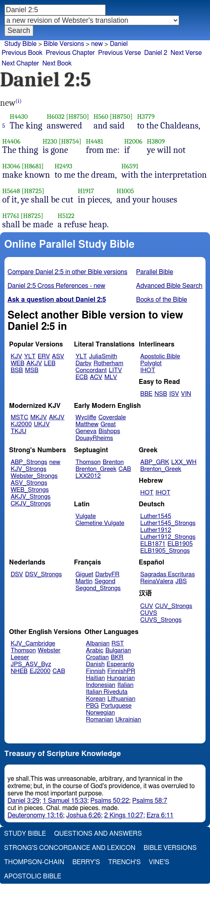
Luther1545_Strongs (167, 523)
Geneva (86, 431)
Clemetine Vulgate (100, 523)
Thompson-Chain (34, 862)
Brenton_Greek (96, 469)
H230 (50, 141)
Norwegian (100, 713)
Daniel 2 (155, 53)
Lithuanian (121, 699)
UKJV (42, 424)
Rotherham (108, 363)
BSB (17, 370)
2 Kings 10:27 (123, 815)
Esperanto (120, 664)
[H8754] (70, 141)
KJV (16, 356)
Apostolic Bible (32, 876)
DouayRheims (94, 438)
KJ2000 (21, 424)
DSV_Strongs (43, 574)
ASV (58, 356)
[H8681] (33, 166)
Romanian (99, 720)
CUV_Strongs (173, 606)
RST (118, 644)
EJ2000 (40, 671)
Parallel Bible (154, 272)
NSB (160, 394)
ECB (82, 377)
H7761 (10, 216)
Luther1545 (155, 516)
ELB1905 (180, 544)
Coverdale (112, 417)
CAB (125, 469)
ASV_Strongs (29, 483)
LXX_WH (184, 462)
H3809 (156, 141)
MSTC (19, 417)
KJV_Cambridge (33, 644)
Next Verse (186, 53)
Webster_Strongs (34, 476)
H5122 (66, 216)
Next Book (56, 63)
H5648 (11, 191)
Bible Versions (63, 44)
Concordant (91, 370)
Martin (84, 581)
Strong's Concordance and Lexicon (69, 848)
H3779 (145, 116)
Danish (95, 664)
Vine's (159, 862)
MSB (31, 370)
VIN (186, 394)
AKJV (34, 363)
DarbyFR (107, 574)
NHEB (19, 671)
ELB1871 (152, 544)
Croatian (97, 657)
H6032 (56, 116)
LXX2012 (88, 476)
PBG (92, 706)
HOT (146, 493)
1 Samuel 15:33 (65, 800)
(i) (18, 101)
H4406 (11, 141)
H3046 (11, 166)
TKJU (18, 431)
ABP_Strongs (29, 462)
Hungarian (121, 678)
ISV (174, 394)
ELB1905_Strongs (165, 551)
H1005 (125, 191)
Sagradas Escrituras (167, 574)
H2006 (133, 141)
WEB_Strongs (30, 490)
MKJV (38, 417)
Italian (125, 685)
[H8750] (77, 116)
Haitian (95, 678)
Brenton (113, 462)
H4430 (19, 116)
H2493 (63, 166)
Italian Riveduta (107, 692)
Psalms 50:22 (110, 800)
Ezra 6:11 (160, 815)
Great (108, 424)
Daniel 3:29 (24, 800)
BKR (117, 657)
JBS (181, 581)
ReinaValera (156, 581)
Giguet (84, 574)
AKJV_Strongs (30, 497)
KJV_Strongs (28, 469)
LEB (49, 363)
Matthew (87, 424)
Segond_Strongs (98, 588)
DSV (17, 574)
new (97, 44)
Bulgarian (118, 650)
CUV (146, 606)
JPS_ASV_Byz (31, 664)
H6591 (130, 166)
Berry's (86, 862)
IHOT (147, 370)
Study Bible (20, 44)
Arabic (95, 650)
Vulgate (86, 516)
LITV (115, 370)
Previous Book (22, 53)
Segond (105, 581)
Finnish (96, 671)
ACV (96, 377)
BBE (146, 394)
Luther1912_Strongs (167, 537)
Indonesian (101, 685)
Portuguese (116, 706)
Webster (49, 650)
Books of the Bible (161, 299)
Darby (84, 363)
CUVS (148, 613)
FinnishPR (121, 671)
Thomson (88, 462)
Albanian (98, 644)
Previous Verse (119, 53)
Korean (96, 699)
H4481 (94, 141)
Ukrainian (128, 720)
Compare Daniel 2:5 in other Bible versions (68, 272)
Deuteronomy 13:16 (35, 815)
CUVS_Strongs (161, 620)
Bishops (109, 431)
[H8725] (33, 191)
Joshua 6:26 (83, 815)
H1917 (86, 191)
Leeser (20, 657)
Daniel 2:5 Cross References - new (57, 286)
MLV (110, 377)
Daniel (119, 44)
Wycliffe (86, 417)
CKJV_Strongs (31, 504)
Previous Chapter (70, 53)
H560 (100, 116)
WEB (17, 363)
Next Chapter (20, 63)
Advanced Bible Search (169, 286)
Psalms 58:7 (149, 800)
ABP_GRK (154, 462)
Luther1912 (155, 530)
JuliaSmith (103, 356)
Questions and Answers (98, 833)
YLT (29, 356)
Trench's (124, 862)
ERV (44, 356)
